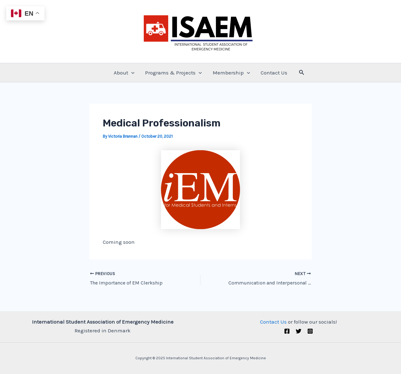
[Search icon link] (302, 73)
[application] (131, 72)
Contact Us (274, 72)
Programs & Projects (173, 72)
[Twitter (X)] (298, 331)
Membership (231, 72)
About (124, 72)
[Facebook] (287, 331)
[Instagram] (310, 331)
